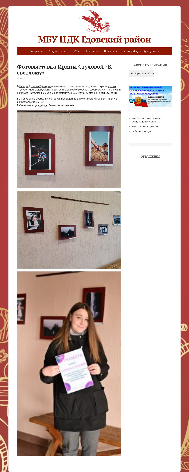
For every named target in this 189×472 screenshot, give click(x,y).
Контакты (92, 51)
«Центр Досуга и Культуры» (140, 51)
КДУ (74, 51)
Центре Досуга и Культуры (35, 86)
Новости (109, 51)
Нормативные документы (145, 126)
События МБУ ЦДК (141, 131)
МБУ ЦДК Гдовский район (94, 26)
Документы (55, 51)
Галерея (34, 51)
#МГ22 (40, 102)
